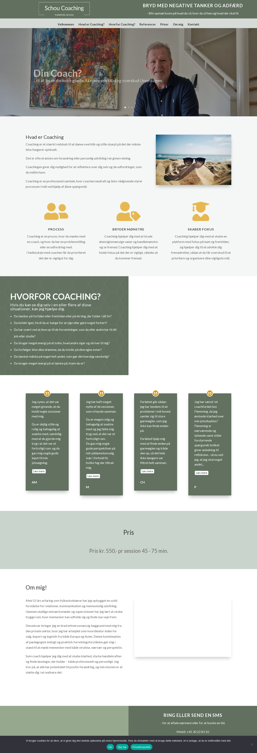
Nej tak (122, 747)
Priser (164, 24)
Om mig (178, 24)
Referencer (148, 24)
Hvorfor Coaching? (122, 24)
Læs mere (39, 473)
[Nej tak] (252, 744)
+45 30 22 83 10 (198, 734)
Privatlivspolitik (142, 747)
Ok (110, 747)
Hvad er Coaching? (91, 24)
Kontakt (193, 24)
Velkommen (66, 24)
